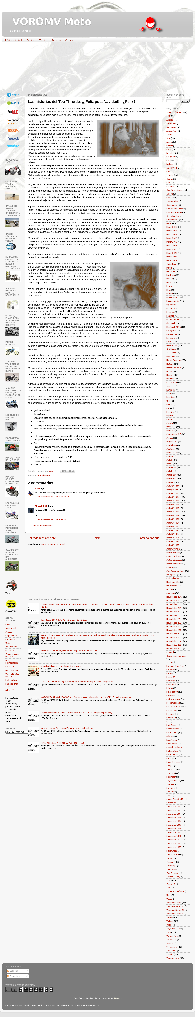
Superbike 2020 (173, 836)
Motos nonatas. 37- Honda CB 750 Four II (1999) (63, 743)
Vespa (169, 899)
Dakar (169, 223)
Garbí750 (170, 341)
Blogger (117, 998)
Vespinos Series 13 (175, 910)
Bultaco (169, 164)
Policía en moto (173, 699)
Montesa (170, 449)
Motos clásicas (173, 556)
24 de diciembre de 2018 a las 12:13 (52, 496)
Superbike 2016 (173, 821)
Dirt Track (170, 271)
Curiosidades (172, 219)
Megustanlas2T (12, 646)
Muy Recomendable (175, 571)
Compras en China (174, 208)
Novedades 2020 (174, 623)
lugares (169, 415)
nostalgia (170, 593)
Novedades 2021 (174, 626)
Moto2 (169, 460)
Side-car (170, 784)
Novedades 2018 (174, 615)
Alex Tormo (171, 127)
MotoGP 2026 (172, 541)
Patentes (170, 669)
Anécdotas (171, 131)
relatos (169, 736)
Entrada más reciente (42, 538)
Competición (172, 205)
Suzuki (169, 858)
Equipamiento (172, 301)
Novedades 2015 (174, 604)
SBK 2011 (171, 769)
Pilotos (169, 688)
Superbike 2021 (173, 839)
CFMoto (170, 175)
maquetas (171, 426)
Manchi (169, 423)
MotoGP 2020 (172, 519)
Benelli (169, 145)
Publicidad (171, 717)
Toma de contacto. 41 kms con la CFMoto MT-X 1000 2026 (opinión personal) (76, 712)
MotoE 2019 (172, 475)
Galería (69, 40)
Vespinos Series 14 (175, 913)
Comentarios (14, 976)
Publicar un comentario (42, 525)
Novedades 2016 (174, 608)
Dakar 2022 (171, 260)
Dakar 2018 (171, 245)
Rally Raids (171, 725)
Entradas (12, 971)
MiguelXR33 (41, 506)
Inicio (97, 538)
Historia (170, 364)
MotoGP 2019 (172, 515)
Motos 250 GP (173, 552)
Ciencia (169, 179)
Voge (168, 925)
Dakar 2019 (171, 249)
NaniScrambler (173, 582)
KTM (168, 393)
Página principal (13, 40)
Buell (168, 160)
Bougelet (170, 156)
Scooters (170, 773)
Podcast (170, 695)
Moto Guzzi (171, 452)
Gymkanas (171, 356)
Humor (169, 375)
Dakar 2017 (171, 242)
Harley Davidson (174, 360)
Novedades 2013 (174, 597)
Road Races (171, 743)
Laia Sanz (170, 397)
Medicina (170, 430)
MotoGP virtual (173, 549)
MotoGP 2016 (172, 504)
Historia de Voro (174, 367)
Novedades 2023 (174, 633)
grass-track (171, 352)
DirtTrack (170, 275)
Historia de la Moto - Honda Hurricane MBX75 (62, 666)
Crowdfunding (172, 216)
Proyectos (171, 710)
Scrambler (171, 777)
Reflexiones (172, 732)
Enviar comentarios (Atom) (53, 544)
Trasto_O (170, 884)
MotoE (169, 471)
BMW (168, 149)
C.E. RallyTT (171, 168)
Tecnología (171, 865)
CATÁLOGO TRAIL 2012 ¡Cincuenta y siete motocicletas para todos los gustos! (77, 681)
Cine (168, 182)
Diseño (169, 278)
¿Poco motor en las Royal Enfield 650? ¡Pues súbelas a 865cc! (69, 650)
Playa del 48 (11, 635)
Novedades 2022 (174, 630)
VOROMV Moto (49, 21)
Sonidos (170, 791)
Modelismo (171, 445)
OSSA (169, 662)
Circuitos (170, 186)
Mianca (8, 632)
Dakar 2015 (171, 234)
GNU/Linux (171, 349)
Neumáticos (171, 585)
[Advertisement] (95, 68)
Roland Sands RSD (174, 747)
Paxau (8, 624)
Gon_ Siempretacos (11, 661)
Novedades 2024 (174, 637)
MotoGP (170, 482)
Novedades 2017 (174, 611)
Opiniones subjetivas (176, 656)
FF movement (172, 319)
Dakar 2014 (171, 230)
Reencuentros (172, 728)
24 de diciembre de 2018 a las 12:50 (52, 519)
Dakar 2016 (171, 238)
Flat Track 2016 (173, 327)
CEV (168, 171)
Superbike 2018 (173, 828)
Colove (169, 193)
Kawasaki (170, 390)
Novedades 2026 (174, 645)
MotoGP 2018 (172, 511)
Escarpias (9, 650)
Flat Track (170, 323)
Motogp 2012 (172, 489)
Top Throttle (44, 475)
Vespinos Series (174, 902)
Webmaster (172, 947)
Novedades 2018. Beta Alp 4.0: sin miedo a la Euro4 (65, 620)
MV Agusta (171, 574)
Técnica (43, 40)
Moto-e (169, 456)
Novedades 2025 (174, 641)
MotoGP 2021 (172, 523)
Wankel (169, 943)
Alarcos (169, 119)
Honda (169, 371)
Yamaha (169, 954)
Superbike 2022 (173, 843)
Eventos (170, 312)
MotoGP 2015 (172, 500)
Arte (168, 138)
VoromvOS (171, 939)
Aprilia (169, 134)
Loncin (169, 404)
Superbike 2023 (173, 847)
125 (168, 116)
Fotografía (171, 330)
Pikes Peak (171, 684)
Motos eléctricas (174, 560)
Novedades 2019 (174, 619)
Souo (168, 795)
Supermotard (172, 854)
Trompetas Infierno (175, 891)
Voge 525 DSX (173, 928)
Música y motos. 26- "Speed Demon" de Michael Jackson (67, 728)
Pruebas (170, 714)
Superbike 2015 (173, 817)
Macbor (169, 419)
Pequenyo (10, 639)
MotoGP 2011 (172, 486)
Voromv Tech (172, 936)
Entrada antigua (148, 538)
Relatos (31, 40)
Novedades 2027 (174, 648)
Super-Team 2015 (174, 799)
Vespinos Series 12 (175, 906)
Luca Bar (170, 412)
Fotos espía (171, 334)
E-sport (169, 286)
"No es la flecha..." (174, 112)
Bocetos (56, 40)
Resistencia (171, 740)
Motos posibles (173, 563)
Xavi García (171, 950)
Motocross (171, 467)
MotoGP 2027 (172, 545)
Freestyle (170, 338)
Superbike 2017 (173, 825)
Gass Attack (11, 628)
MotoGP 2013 (172, 493)
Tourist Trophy (173, 876)
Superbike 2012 (173, 806)
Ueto (7, 643)
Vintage (170, 921)
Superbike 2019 (173, 832)
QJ (167, 721)
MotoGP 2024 (172, 534)
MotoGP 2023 (172, 530)
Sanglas (170, 765)
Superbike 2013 (173, 810)
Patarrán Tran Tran (175, 666)
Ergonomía (171, 304)
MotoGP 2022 (172, 526)
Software (170, 788)
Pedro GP (9, 666)
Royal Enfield (172, 754)
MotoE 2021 (172, 478)
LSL (168, 408)
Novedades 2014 (174, 600)
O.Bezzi (170, 652)
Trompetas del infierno (12, 655)
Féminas (170, 316)
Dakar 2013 (171, 227)
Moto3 (169, 463)
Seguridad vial (173, 780)
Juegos (169, 386)
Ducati (169, 282)
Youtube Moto (173, 958)
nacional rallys (172, 578)
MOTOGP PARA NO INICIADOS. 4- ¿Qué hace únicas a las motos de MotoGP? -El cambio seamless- (86, 697)
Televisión (171, 869)
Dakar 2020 (171, 253)
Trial (168, 887)
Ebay (168, 290)
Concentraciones (174, 212)
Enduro (169, 293)
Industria (170, 378)
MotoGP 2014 (172, 497)
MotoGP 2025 (172, 537)
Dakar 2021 (171, 256)
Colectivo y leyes (174, 190)
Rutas (169, 758)
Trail (168, 880)
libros (169, 401)
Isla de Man (171, 382)
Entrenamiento (173, 297)
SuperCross (171, 851)
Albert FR (9, 690)
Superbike (171, 802)
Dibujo (169, 267)
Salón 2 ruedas (173, 762)
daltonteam (171, 264)
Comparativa (172, 201)
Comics (169, 197)
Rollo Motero (11, 680)
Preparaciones (173, 703)
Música (169, 567)
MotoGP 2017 (172, 508)
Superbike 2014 (173, 814)
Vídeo (169, 917)
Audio (169, 142)
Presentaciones (173, 706)
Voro (37, 488)
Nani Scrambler (12, 670)
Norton (169, 589)
